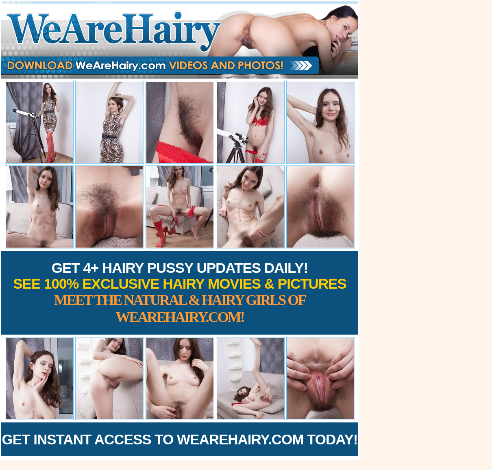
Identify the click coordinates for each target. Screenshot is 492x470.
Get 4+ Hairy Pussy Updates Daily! (179, 292)
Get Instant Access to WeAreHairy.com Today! (180, 439)
